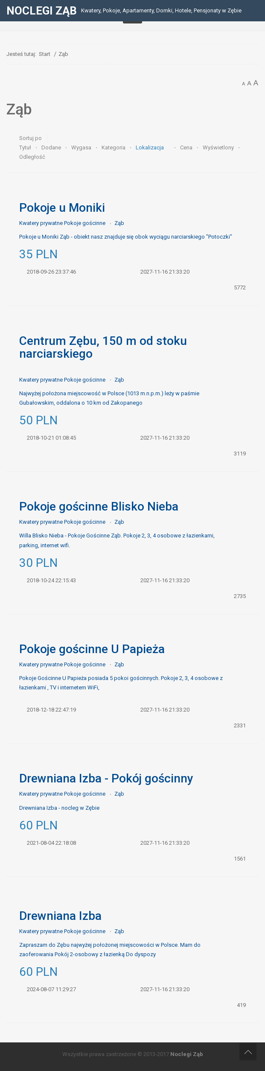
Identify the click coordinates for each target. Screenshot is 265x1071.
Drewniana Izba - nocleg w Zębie (59, 808)
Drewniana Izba (60, 916)
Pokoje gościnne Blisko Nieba (98, 506)
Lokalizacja (150, 147)
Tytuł (25, 147)
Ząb (119, 223)
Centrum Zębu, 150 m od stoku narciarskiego (103, 347)
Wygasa (82, 147)
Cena (187, 147)
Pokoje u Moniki (62, 208)
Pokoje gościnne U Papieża (92, 649)
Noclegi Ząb (186, 1054)
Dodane (51, 147)
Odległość (32, 157)
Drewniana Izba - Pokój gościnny (106, 778)
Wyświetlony (219, 147)
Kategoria (114, 147)
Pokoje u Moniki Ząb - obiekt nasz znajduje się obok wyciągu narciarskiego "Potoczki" (125, 236)
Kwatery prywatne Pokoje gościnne (62, 223)
